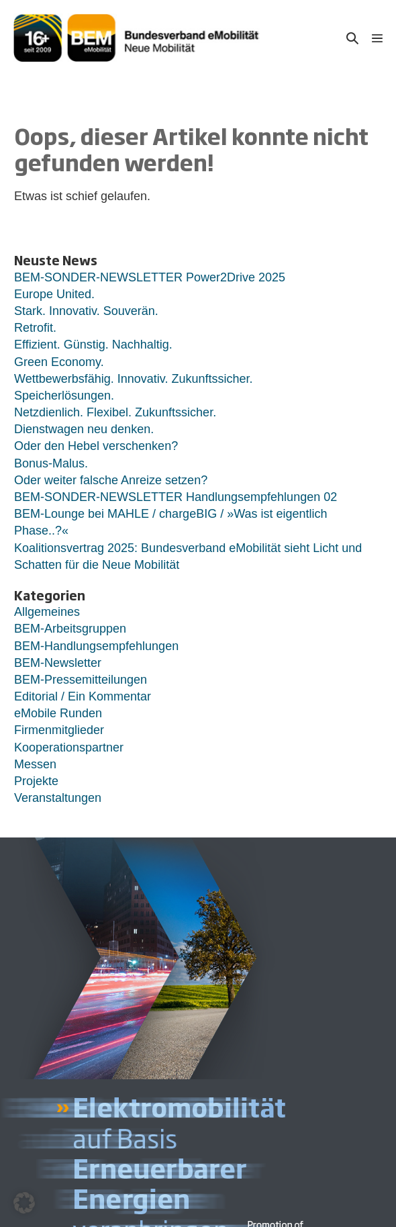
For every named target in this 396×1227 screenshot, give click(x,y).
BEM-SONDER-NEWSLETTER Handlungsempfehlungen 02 (175, 497)
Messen (35, 764)
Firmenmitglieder (59, 730)
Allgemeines (47, 612)
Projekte (36, 781)
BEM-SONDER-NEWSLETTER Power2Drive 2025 (149, 277)
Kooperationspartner (68, 747)
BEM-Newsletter (57, 663)
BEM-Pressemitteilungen (80, 679)
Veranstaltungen (57, 798)
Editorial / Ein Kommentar (82, 696)
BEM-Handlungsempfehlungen (96, 646)
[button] (352, 38)
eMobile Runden (58, 713)
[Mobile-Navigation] (377, 37)
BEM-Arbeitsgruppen (70, 628)
